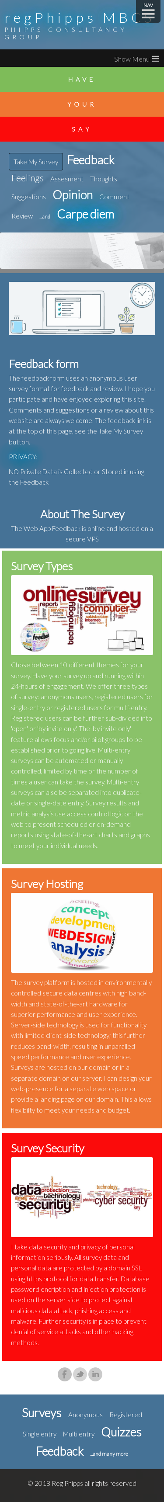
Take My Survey (36, 162)
